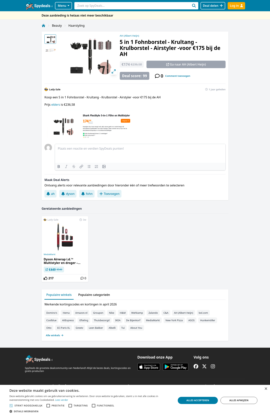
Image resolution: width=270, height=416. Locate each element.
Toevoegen (109, 194)
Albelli (112, 327)
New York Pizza (174, 320)
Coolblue (51, 320)
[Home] (43, 25)
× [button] (265, 388)
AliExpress (68, 320)
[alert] (135, 400)
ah (50, 194)
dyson (68, 194)
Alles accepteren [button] (197, 400)
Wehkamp (137, 312)
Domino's (51, 312)
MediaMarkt (50, 254)
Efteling (83, 320)
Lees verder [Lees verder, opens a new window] (61, 400)
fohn (87, 194)
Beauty (57, 25)
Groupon (98, 312)
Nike (111, 312)
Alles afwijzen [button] (239, 400)
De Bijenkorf (133, 320)
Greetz (79, 327)
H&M (123, 312)
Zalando (153, 312)
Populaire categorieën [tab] (94, 295)
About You (136, 327)
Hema (66, 312)
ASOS (191, 320)
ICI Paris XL (63, 327)
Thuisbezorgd (102, 320)
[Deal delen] (213, 5)
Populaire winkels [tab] (59, 295)
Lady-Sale (54, 89)
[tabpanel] (135, 319)
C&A (165, 312)
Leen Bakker (96, 327)
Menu (63, 6)
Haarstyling (76, 25)
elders (56, 104)
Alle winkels (54, 335)
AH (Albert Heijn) (129, 35)
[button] (90, 411)
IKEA (118, 320)
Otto (48, 327)
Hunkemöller (207, 320)
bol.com (203, 312)
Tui (123, 327)
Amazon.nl (81, 312)
